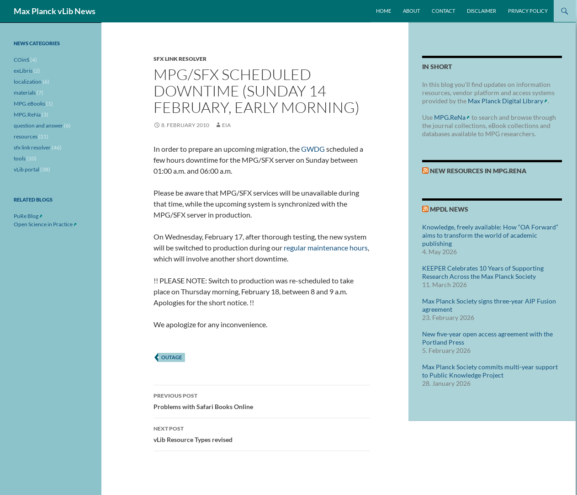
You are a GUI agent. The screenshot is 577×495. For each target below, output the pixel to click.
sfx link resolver (180, 58)
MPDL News (449, 209)
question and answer (38, 125)
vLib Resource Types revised (262, 433)
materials (25, 92)
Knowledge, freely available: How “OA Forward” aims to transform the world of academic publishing (490, 235)
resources (25, 136)
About (411, 11)
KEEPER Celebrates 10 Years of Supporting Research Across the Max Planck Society (483, 272)
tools (20, 158)
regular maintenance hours (326, 247)
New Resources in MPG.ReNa (478, 171)
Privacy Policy (528, 11)
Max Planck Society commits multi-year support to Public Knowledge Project (490, 371)
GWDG (313, 148)
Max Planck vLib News (54, 11)
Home (383, 11)
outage (171, 357)
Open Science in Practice (43, 224)
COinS (21, 59)
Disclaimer (481, 11)
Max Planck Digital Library (505, 101)
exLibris (23, 70)
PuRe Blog (26, 216)
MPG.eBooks (29, 103)
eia (226, 125)
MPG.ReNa (450, 117)
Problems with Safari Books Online (262, 400)
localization (28, 81)
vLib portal (26, 169)
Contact (443, 11)
